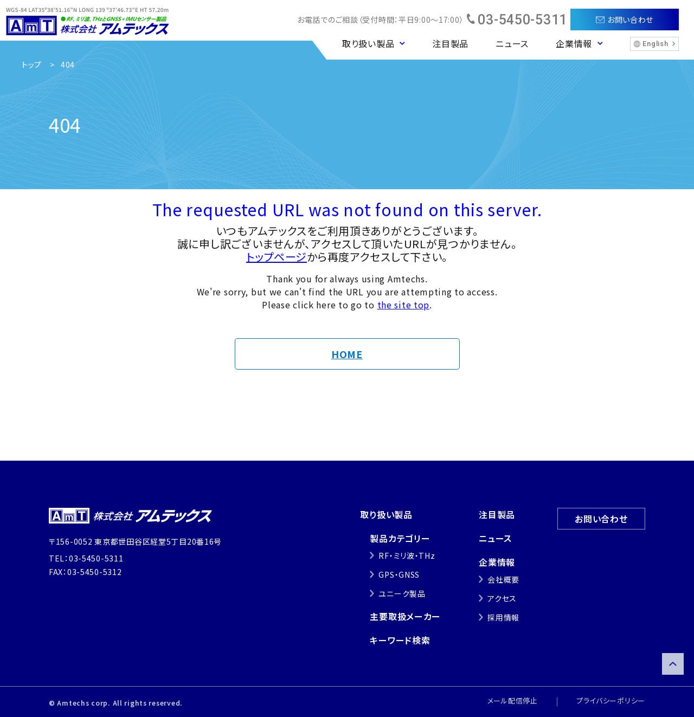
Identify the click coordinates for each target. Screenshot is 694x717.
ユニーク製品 (401, 593)
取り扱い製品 (386, 514)
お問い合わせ (601, 518)
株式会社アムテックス (87, 20)
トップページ (276, 256)
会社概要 (503, 579)
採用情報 (503, 617)
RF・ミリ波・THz (406, 555)
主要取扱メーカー (405, 616)
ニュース (512, 43)
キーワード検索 (400, 640)
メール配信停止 (512, 700)
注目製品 (450, 43)
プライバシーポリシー (610, 700)
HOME (347, 354)
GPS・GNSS (399, 574)
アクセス (502, 598)
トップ (32, 64)
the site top (403, 304)
